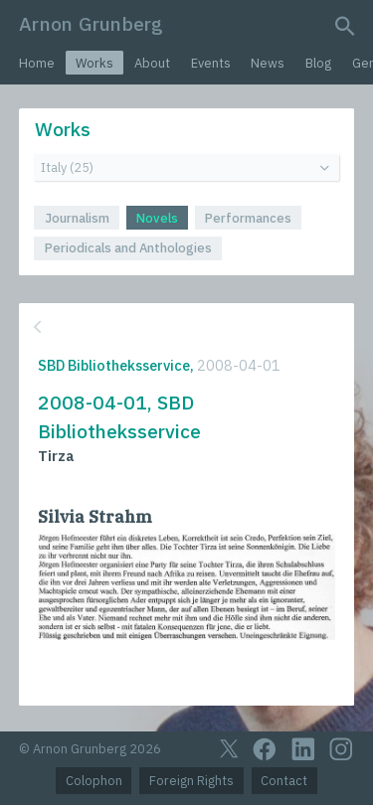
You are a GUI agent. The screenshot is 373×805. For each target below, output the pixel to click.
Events (211, 63)
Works (94, 63)
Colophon (94, 780)
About (152, 63)
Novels (157, 218)
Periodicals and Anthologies (128, 248)
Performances (248, 218)
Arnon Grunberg (91, 23)
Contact (284, 780)
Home (37, 63)
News (267, 63)
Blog (318, 63)
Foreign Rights (191, 780)
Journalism (77, 218)
